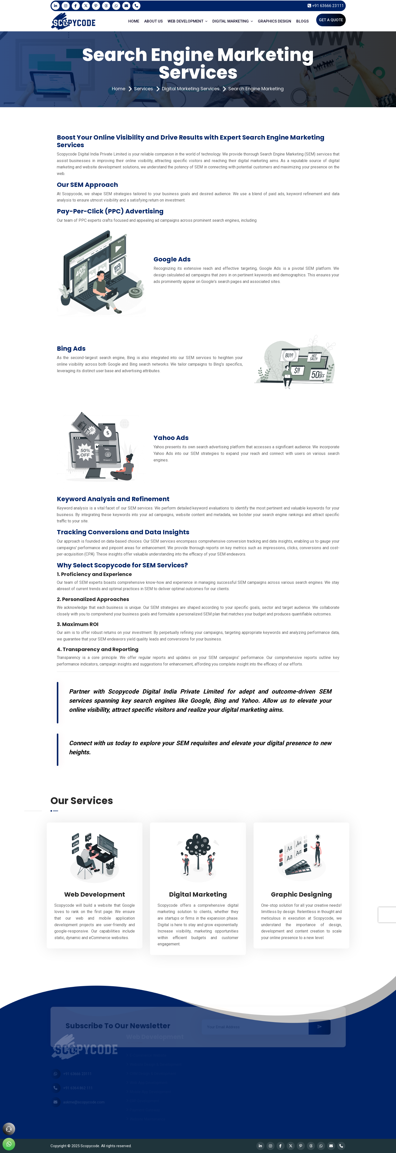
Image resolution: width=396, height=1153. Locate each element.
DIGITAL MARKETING (232, 21)
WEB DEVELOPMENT (187, 21)
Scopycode (90, 1146)
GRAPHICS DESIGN (274, 21)
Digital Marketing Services (190, 88)
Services (143, 88)
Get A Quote (331, 20)
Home (118, 88)
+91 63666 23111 (326, 5)
